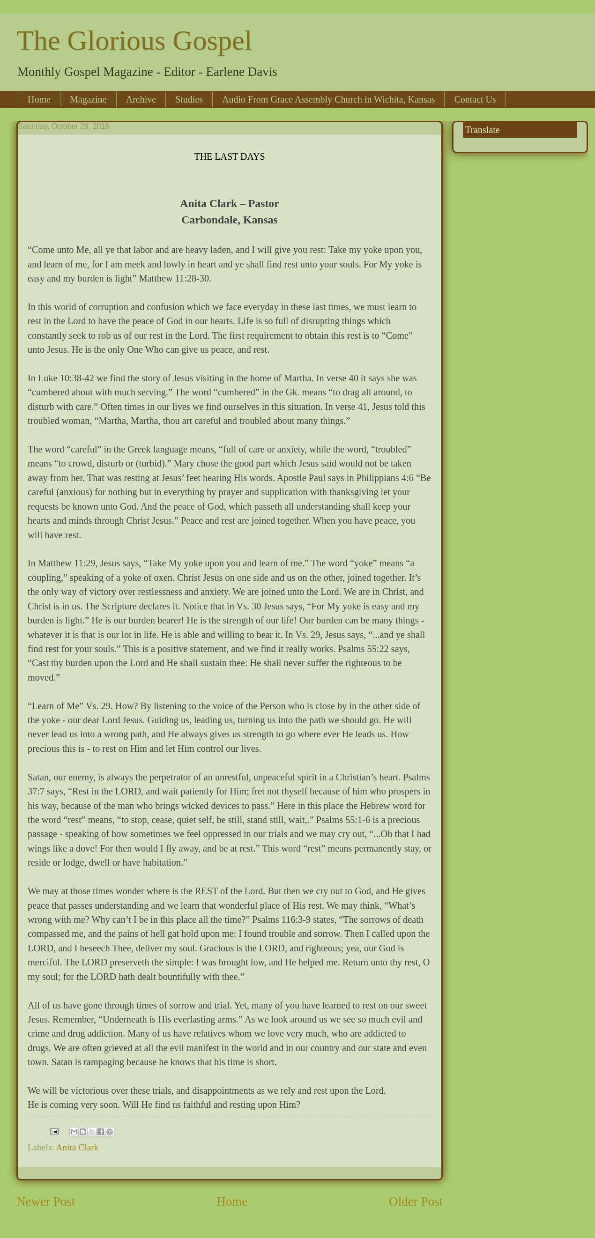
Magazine (88, 99)
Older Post (416, 1201)
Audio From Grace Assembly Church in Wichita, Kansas (328, 99)
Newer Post (45, 1201)
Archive (141, 99)
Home (39, 99)
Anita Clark (77, 1147)
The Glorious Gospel (134, 40)
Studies (189, 99)
